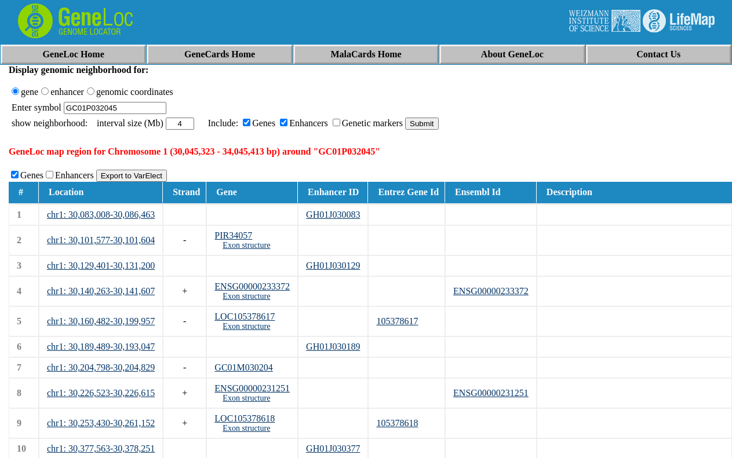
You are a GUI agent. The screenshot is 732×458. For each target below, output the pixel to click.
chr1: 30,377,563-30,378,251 (101, 448)
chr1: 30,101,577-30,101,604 (101, 240)
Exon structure (246, 245)
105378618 (397, 423)
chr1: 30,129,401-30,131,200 (101, 265)
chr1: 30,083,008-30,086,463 (101, 214)
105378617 (397, 321)
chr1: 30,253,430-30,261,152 (101, 423)
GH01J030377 (333, 448)
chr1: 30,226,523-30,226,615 (101, 393)
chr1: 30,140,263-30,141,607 (101, 291)
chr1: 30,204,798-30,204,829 (101, 367)
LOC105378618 (244, 418)
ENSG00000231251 (252, 388)
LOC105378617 (244, 316)
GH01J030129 (333, 265)
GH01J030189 (333, 346)
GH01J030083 (333, 214)
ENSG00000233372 (252, 286)
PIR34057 (233, 235)
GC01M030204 (243, 367)
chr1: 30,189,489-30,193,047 (101, 346)
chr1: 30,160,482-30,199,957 (101, 321)
